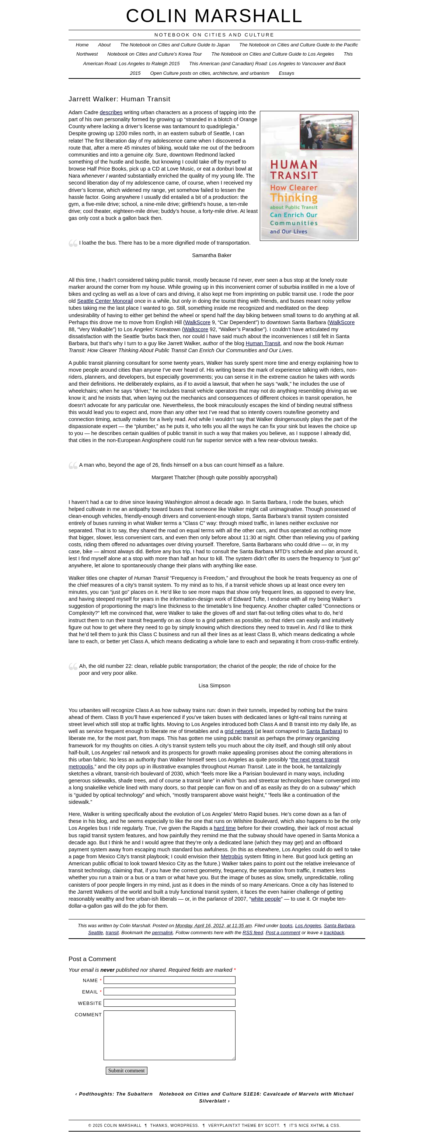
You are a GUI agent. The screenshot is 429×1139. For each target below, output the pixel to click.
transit (112, 932)
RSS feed (253, 932)
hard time (225, 828)
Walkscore (196, 329)
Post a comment (283, 932)
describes (111, 112)
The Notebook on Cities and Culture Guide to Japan (175, 45)
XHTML (318, 1126)
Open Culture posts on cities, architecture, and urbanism (209, 73)
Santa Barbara (323, 731)
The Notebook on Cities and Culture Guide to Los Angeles (273, 54)
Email (90, 992)
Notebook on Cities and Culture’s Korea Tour (154, 54)
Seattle (95, 932)
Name (90, 980)
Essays (286, 73)
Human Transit (263, 343)
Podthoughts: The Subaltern (116, 1094)
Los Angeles (308, 925)
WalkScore (197, 322)
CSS (335, 1126)
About (104, 45)
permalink (162, 932)
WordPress (184, 1126)
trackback (334, 932)
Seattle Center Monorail (105, 301)
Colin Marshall (214, 15)
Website (90, 1003)
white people (266, 899)
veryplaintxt (224, 1126)
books (286, 925)
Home (82, 45)
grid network (238, 731)
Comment (88, 1014)
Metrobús (232, 856)
